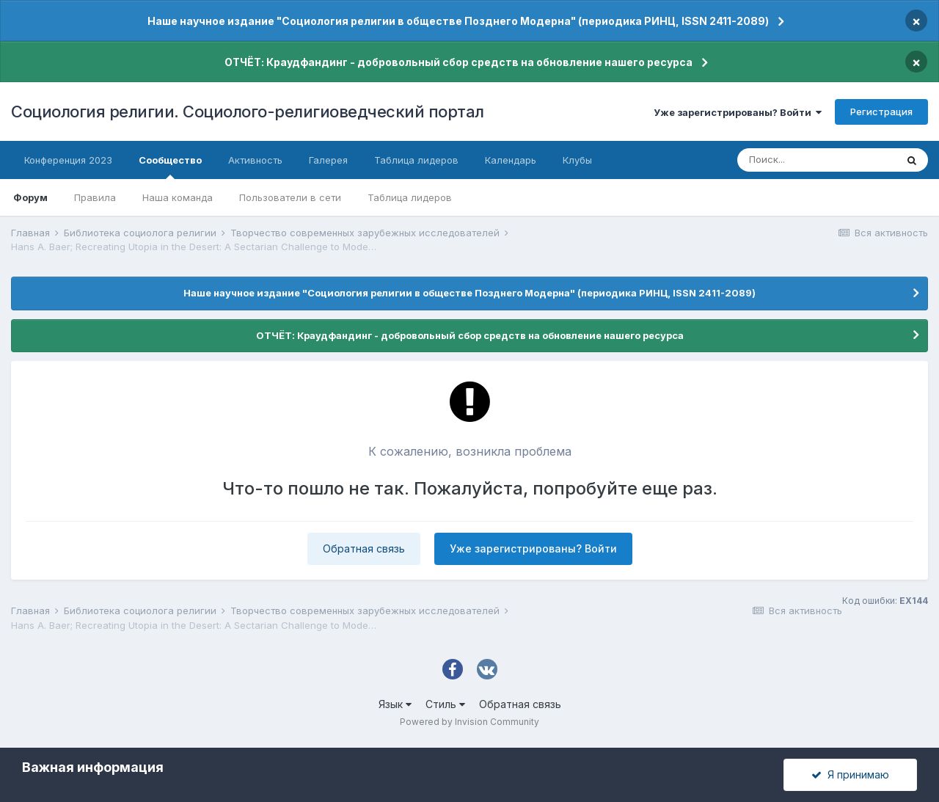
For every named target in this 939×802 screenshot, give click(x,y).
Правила (95, 197)
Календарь (510, 160)
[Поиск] (816, 160)
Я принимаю (850, 774)
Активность (255, 160)
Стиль (445, 704)
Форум (30, 197)
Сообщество (170, 166)
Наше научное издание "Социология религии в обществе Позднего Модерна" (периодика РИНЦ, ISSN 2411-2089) (458, 21)
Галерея (328, 160)
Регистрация (881, 111)
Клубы (577, 160)
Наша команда (177, 197)
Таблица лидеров (410, 197)
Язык (395, 704)
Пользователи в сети (290, 197)
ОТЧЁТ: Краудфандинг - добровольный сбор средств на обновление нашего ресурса (458, 62)
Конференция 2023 (68, 160)
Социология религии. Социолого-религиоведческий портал (247, 111)
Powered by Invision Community (469, 721)
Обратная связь (364, 548)
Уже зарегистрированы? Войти (738, 112)
